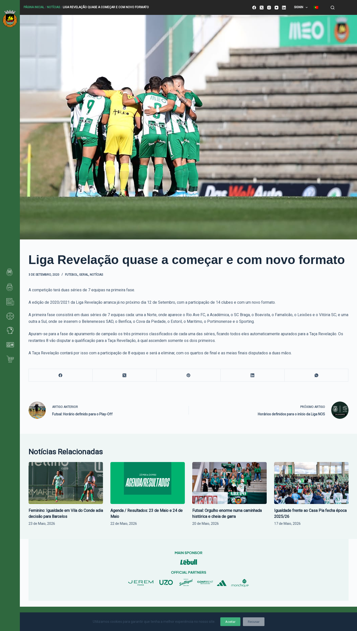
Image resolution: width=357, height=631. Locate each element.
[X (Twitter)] (261, 7)
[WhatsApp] (317, 375)
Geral (83, 274)
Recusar (254, 622)
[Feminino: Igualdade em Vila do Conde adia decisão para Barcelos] (66, 483)
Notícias (53, 7)
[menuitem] (316, 7)
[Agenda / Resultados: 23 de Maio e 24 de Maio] (147, 483)
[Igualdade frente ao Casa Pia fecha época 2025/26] (311, 483)
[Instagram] (269, 7)
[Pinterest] (189, 375)
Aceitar (230, 622)
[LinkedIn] (284, 7)
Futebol (71, 274)
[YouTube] (276, 7)
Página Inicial (34, 7)
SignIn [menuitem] (302, 7)
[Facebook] (254, 7)
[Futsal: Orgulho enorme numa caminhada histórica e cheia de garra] (229, 483)
